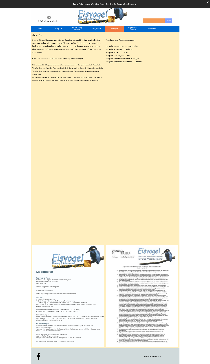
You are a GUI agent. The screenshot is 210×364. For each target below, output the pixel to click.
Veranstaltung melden (77, 28)
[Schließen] (207, 2)
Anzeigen (114, 29)
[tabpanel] (142, 50)
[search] (154, 20)
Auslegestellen (95, 29)
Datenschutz (151, 29)
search (168, 21)
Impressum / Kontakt (133, 28)
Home (40, 29)
